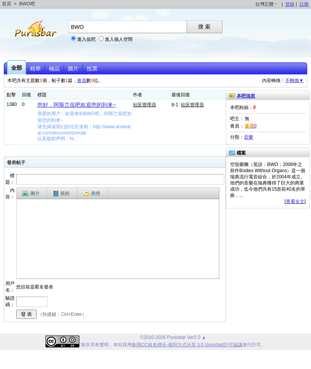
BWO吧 (27, 4)
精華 (35, 68)
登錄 (289, 4)
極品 (54, 68)
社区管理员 (144, 104)
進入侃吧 (86, 39)
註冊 (304, 4)
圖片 (73, 68)
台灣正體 (264, 4)
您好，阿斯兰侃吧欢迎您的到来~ (76, 105)
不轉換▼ (294, 80)
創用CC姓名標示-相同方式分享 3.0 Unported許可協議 (187, 344)
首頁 (6, 4)
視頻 (61, 193)
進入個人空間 (119, 39)
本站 (118, 344)
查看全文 (295, 201)
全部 (16, 68)
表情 (91, 193)
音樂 (248, 137)
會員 (81, 80)
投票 (92, 68)
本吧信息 (246, 96)
